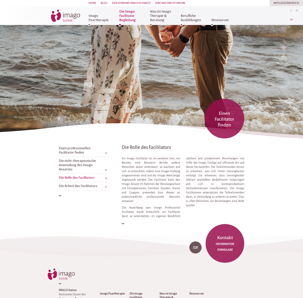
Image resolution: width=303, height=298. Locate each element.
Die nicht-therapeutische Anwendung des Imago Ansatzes (77, 165)
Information (225, 244)
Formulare (225, 249)
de (291, 19)
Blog (104, 3)
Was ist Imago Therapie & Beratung (160, 16)
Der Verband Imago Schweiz (131, 3)
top (195, 247)
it (291, 10)
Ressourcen (220, 20)
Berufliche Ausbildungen (191, 18)
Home (92, 3)
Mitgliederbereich (286, 3)
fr (297, 10)
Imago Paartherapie (99, 18)
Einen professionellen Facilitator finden (74, 150)
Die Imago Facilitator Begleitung (127, 16)
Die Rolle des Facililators (77, 177)
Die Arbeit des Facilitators (78, 186)
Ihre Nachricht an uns (170, 3)
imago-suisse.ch (65, 15)
